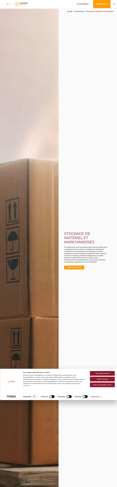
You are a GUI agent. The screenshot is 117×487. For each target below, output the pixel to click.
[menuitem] (9, 4)
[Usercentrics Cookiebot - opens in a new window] (11, 483)
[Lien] (23, 4)
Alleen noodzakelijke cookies (102, 471)
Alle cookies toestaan (102, 460)
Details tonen (95, 483)
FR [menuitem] (8, 4)
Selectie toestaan (102, 466)
